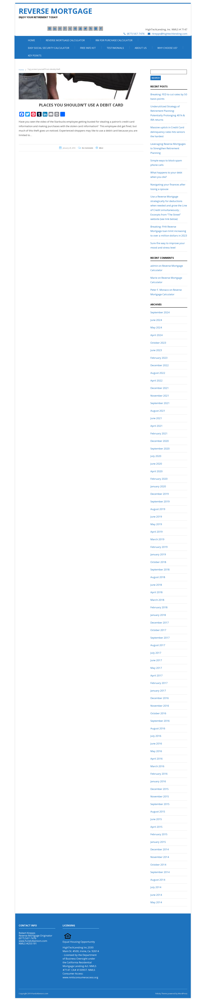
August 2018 (157, 577)
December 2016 (159, 698)
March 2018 (157, 600)
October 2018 (158, 562)
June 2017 (156, 660)
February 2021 (159, 433)
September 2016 (160, 720)
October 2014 (158, 864)
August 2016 (157, 728)
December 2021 (159, 388)
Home (31, 40)
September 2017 (160, 637)
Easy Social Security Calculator (48, 48)
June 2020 (156, 463)
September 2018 (160, 569)
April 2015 (156, 826)
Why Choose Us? (167, 48)
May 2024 (156, 327)
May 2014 (156, 902)
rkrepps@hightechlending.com (169, 33)
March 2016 (157, 766)
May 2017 (156, 668)
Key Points (34, 55)
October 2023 (158, 342)
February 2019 (159, 547)
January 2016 (158, 781)
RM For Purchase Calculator (114, 40)
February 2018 (159, 607)
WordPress (182, 993)
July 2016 (155, 736)
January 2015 (158, 842)
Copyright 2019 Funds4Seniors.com (34, 993)
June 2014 (156, 894)
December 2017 (159, 622)
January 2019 (158, 554)
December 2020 (159, 441)
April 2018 (156, 592)
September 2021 (160, 403)
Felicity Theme (161, 993)
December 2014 (159, 849)
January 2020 (158, 486)
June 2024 (156, 320)
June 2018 (156, 584)
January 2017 (158, 690)
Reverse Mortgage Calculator (65, 40)
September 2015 (160, 804)
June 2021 (156, 418)
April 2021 (156, 425)
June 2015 (156, 819)
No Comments (87, 148)
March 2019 (157, 539)
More (101, 148)
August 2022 (157, 373)
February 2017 (159, 683)
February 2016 (159, 773)
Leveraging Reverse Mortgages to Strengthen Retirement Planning (168, 148)
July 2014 (155, 887)
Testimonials (115, 48)
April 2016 (156, 758)
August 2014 (157, 879)
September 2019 (160, 501)
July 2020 (155, 456)
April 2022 (156, 380)
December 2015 (159, 789)
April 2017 (156, 675)
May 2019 (156, 524)
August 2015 (157, 811)
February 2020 (159, 478)
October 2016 (158, 713)
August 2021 (157, 410)
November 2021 (159, 395)
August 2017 (157, 645)
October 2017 (158, 630)
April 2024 (156, 335)
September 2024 (160, 312)
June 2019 (156, 516)
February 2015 (159, 834)
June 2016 (156, 743)
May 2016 (156, 751)
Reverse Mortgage (55, 11)
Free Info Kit (88, 48)
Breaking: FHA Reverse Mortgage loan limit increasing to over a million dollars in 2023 (168, 231)
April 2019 (156, 531)
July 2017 (155, 652)
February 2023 (159, 357)
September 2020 (160, 448)
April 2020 (156, 471)
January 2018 (158, 615)
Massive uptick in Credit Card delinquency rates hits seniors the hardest (167, 132)
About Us (141, 48)
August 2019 (157, 509)
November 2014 (159, 857)
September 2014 (160, 872)
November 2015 (159, 796)
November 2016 (159, 705)
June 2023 (156, 350)
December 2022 (159, 365)
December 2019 (159, 494)
